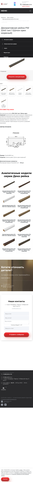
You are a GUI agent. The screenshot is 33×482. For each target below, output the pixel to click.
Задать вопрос (26, 6)
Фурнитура (6, 52)
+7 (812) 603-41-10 (27, 4)
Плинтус (5, 57)
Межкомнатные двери (9, 44)
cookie (20, 470)
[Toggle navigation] (30, 11)
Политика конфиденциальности (8, 399)
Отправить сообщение (16, 334)
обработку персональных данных (23, 472)
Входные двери (7, 39)
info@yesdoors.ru (16, 308)
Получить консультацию (17, 77)
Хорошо (5, 479)
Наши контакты (16, 301)
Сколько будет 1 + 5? (16, 325)
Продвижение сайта (7, 401)
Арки (4, 48)
